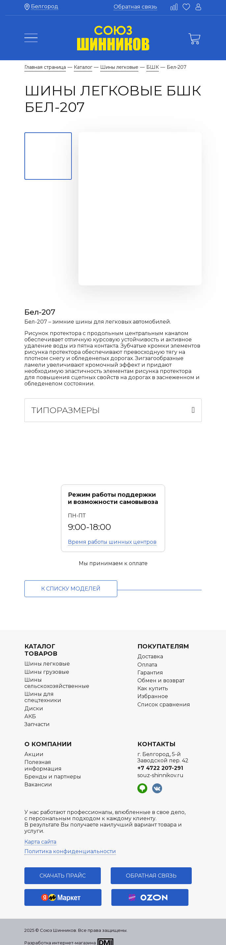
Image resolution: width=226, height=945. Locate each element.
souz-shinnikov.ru (160, 769)
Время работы (112, 536)
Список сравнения (163, 698)
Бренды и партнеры (52, 770)
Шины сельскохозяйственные (56, 676)
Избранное (152, 690)
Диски (33, 702)
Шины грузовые (46, 666)
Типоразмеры (65, 404)
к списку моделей (70, 582)
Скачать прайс (63, 869)
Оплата (147, 658)
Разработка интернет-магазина (60, 936)
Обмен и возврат (160, 674)
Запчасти (37, 718)
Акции (33, 748)
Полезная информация (43, 759)
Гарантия (150, 666)
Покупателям (163, 640)
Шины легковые (47, 657)
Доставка (150, 650)
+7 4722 (160, 761)
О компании (47, 738)
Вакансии (38, 778)
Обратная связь (135, 7)
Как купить (152, 682)
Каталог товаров (40, 644)
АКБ (30, 710)
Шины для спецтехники (42, 691)
